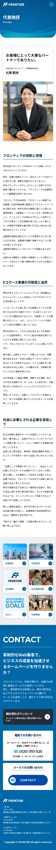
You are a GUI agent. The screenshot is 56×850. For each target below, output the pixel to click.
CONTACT (23, 780)
